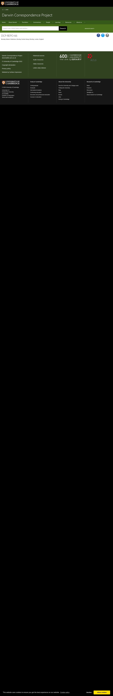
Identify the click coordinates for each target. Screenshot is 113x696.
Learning (57, 22)
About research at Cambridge (94, 94)
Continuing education (35, 92)
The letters (25, 22)
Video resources (38, 64)
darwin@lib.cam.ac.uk (9, 58)
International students (36, 90)
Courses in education (35, 97)
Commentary (37, 22)
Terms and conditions (7, 97)
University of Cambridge (11, 61)
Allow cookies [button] (102, 692)
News (60, 92)
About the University (65, 82)
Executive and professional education (40, 94)
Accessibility (5, 93)
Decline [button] (89, 692)
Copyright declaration (8, 65)
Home (3, 9)
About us (79, 22)
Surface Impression (15, 72)
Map (60, 90)
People (48, 22)
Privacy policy (6, 68)
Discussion (89, 90)
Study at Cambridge (36, 82)
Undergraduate (34, 85)
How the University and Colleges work (69, 85)
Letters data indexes (39, 68)
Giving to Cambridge (64, 99)
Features (89, 88)
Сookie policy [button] (65, 692)
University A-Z (5, 90)
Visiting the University (64, 88)
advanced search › (90, 28)
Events (60, 94)
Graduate (32, 88)
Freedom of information (8, 95)
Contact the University (8, 92)
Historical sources (38, 55)
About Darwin (13, 22)
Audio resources (38, 60)
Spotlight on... (90, 92)
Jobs (60, 97)
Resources (68, 22)
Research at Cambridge (94, 82)
